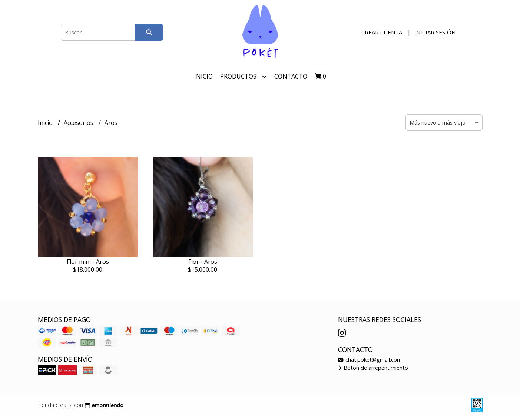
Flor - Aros (202, 262)
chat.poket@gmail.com (370, 359)
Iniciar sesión (435, 32)
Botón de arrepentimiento (373, 367)
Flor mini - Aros (88, 262)
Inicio (203, 76)
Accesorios (79, 123)
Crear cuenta (381, 32)
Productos (243, 76)
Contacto (290, 76)
